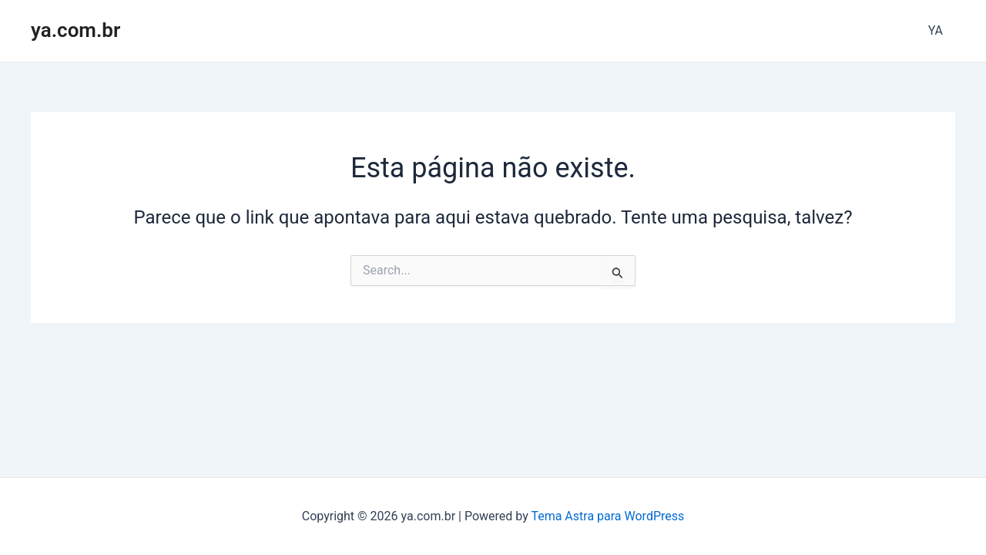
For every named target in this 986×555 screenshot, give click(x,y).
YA (935, 30)
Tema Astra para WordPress (607, 516)
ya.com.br (75, 30)
